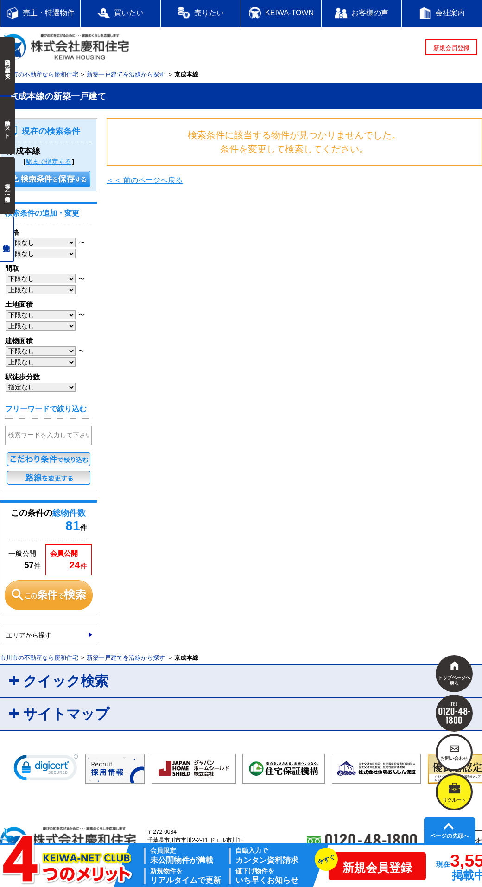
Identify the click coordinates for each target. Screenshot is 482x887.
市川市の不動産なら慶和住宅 (39, 74)
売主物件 (7, 239)
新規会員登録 (451, 48)
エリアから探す (28, 635)
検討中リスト (7, 125)
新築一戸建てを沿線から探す (126, 74)
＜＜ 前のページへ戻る (145, 180)
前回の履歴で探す (7, 66)
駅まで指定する (48, 161)
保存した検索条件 (7, 185)
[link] (45, 769)
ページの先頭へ (449, 836)
